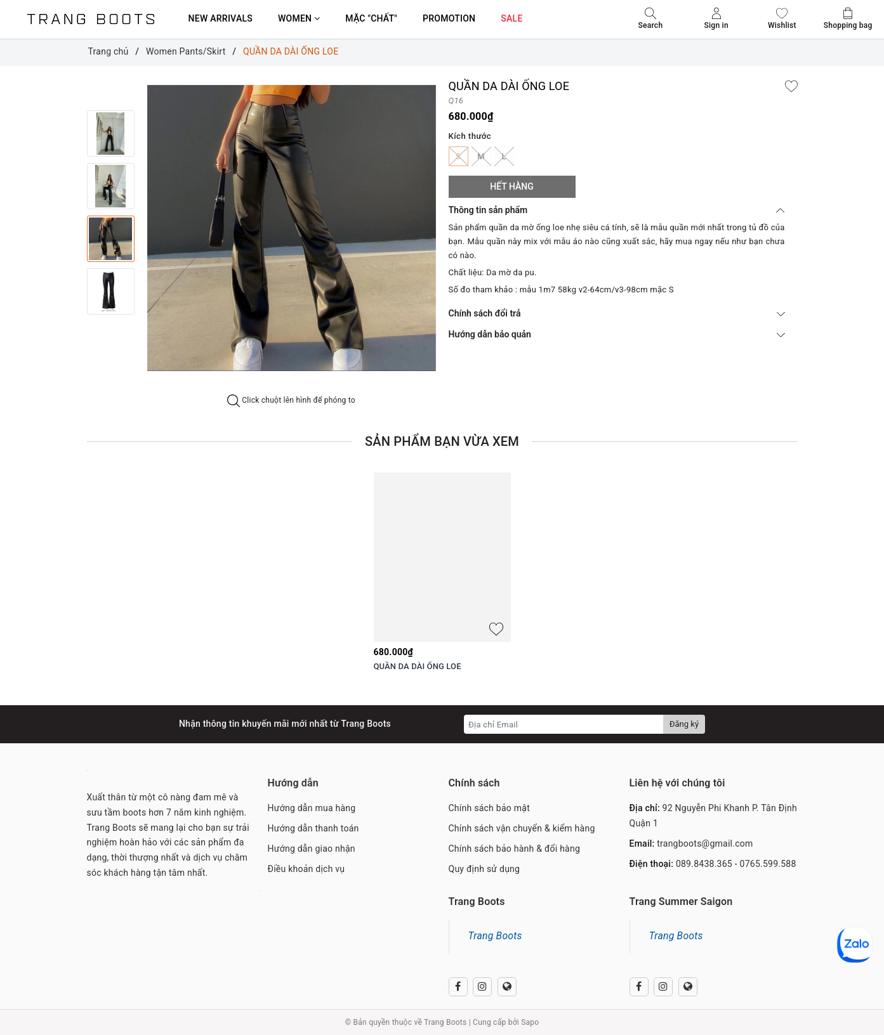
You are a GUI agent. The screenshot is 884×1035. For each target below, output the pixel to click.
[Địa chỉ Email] (564, 724)
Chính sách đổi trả (617, 313)
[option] (291, 228)
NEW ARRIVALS (220, 18)
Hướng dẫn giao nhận (311, 848)
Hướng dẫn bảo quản (617, 334)
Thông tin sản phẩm (617, 210)
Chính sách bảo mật (489, 808)
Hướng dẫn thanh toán (313, 828)
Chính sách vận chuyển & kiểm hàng (522, 828)
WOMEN (299, 18)
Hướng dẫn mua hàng (312, 808)
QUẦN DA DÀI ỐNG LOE (417, 666)
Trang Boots (495, 936)
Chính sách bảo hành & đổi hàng (515, 848)
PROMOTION (449, 18)
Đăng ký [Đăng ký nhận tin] (684, 724)
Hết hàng (511, 186)
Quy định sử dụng (484, 869)
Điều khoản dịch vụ (306, 869)
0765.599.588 (768, 864)
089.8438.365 (704, 864)
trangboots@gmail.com (705, 843)
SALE (511, 18)
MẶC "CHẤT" (371, 18)
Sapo (530, 1022)
